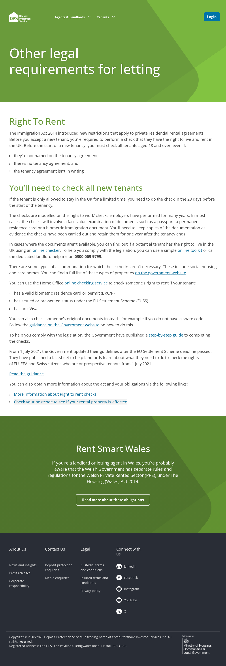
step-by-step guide (166, 335)
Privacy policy (90, 591)
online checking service (86, 283)
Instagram (127, 588)
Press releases (19, 573)
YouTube (126, 599)
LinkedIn (126, 566)
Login (212, 16)
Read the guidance (26, 373)
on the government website (160, 272)
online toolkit (190, 250)
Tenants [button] (107, 16)
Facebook (127, 577)
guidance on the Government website (64, 324)
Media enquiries (57, 578)
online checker (46, 250)
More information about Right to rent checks (55, 394)
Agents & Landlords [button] (74, 16)
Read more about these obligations (113, 499)
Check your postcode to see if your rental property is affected (70, 401)
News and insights (23, 565)
